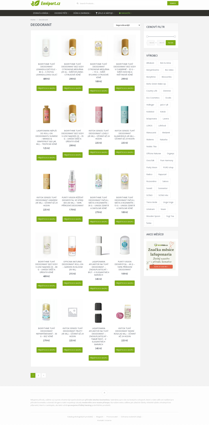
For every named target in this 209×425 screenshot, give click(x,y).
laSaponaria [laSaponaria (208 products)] (151, 118)
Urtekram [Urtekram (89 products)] (150, 209)
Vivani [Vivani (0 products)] (163, 209)
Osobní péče (60, 13)
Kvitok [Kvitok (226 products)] (163, 111)
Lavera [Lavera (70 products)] (166, 118)
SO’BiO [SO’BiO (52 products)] (149, 195)
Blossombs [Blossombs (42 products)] (167, 77)
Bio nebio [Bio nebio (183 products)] (169, 70)
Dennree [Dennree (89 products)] (167, 90)
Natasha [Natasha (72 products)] (163, 139)
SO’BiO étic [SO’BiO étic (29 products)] (163, 195)
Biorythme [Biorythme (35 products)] (151, 77)
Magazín (124, 13)
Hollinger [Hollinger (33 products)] (150, 104)
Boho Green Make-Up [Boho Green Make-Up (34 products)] (156, 83)
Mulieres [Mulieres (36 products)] (150, 139)
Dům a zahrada (81, 13)
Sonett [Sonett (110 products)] (149, 188)
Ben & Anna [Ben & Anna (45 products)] (165, 63)
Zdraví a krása (40, 13)
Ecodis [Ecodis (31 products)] (168, 97)
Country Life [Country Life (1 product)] (151, 90)
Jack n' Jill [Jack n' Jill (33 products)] (164, 104)
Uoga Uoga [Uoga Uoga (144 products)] (168, 202)
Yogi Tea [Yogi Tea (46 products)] (170, 216)
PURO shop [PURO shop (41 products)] (168, 167)
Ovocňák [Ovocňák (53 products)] (150, 160)
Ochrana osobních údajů (131, 417)
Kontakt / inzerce (104, 420)
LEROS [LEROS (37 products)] (149, 125)
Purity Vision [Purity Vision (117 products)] (151, 167)
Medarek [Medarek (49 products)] (166, 132)
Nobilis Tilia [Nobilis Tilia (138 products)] (151, 146)
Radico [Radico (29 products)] (149, 174)
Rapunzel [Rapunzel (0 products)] (162, 174)
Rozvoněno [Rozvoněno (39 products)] (151, 181)
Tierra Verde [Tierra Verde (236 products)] (151, 202)
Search (173, 3)
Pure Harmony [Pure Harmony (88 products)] (166, 160)
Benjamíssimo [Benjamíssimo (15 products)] (152, 70)
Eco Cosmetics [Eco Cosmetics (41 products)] (152, 97)
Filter (170, 43)
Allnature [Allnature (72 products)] (150, 63)
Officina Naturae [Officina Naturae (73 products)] (153, 153)
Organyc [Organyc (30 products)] (170, 153)
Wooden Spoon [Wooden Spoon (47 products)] (153, 216)
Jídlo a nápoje (104, 13)
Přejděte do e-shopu (46, 88)
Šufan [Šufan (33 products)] (148, 223)
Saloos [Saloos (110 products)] (165, 181)
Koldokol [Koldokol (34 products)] (150, 111)
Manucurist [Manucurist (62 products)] (151, 132)
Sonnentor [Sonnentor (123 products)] (163, 188)
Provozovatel (112, 417)
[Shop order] (127, 25)
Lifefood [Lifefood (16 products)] (162, 125)
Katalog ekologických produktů (80, 417)
